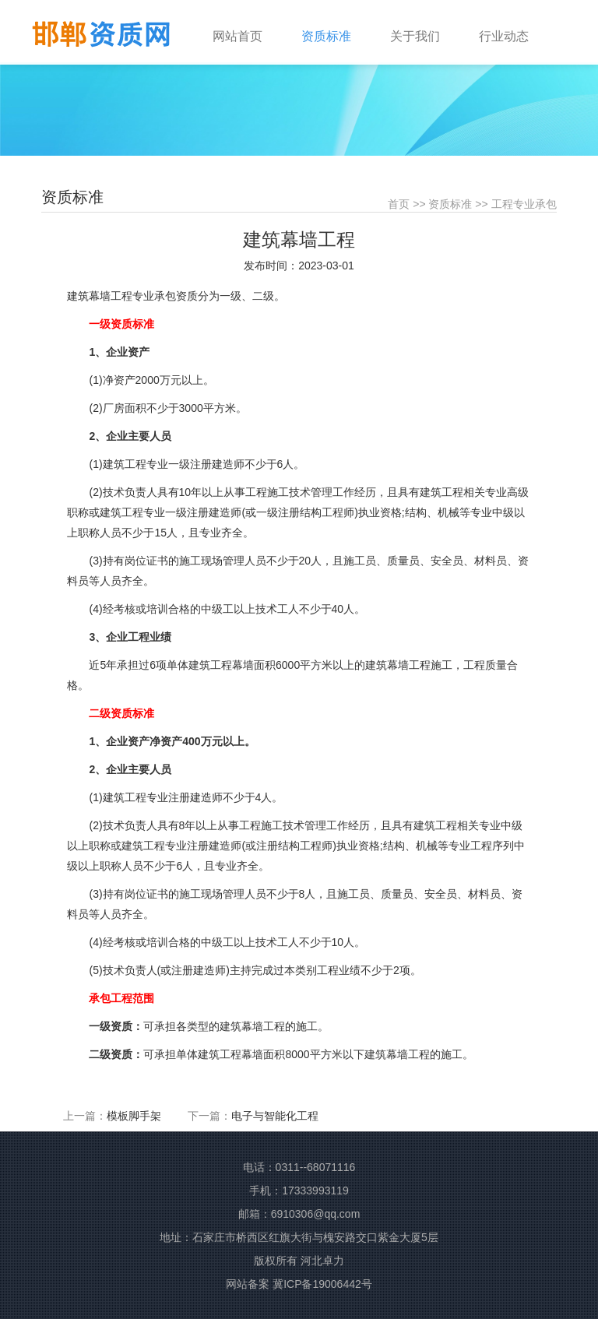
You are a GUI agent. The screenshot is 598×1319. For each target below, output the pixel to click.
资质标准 (450, 204)
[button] (338, 28)
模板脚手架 (134, 1116)
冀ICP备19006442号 (322, 1284)
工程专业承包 (524, 204)
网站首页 (237, 36)
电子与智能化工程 (274, 1116)
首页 (399, 204)
